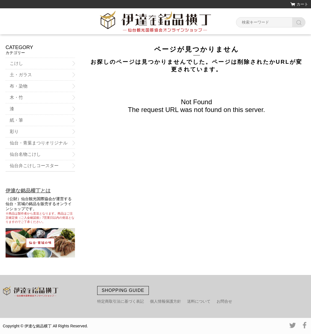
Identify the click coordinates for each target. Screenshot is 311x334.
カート (302, 4)
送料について (198, 301)
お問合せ (224, 301)
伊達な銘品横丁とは (28, 190)
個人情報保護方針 (165, 301)
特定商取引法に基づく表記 (120, 301)
